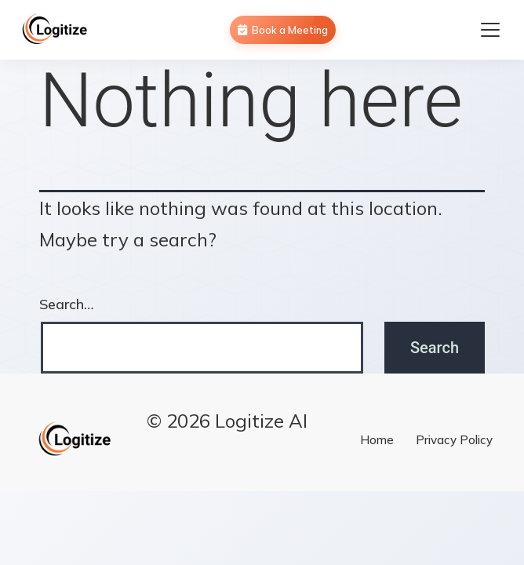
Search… (66, 304)
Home (377, 439)
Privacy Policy (454, 439)
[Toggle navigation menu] (490, 30)
